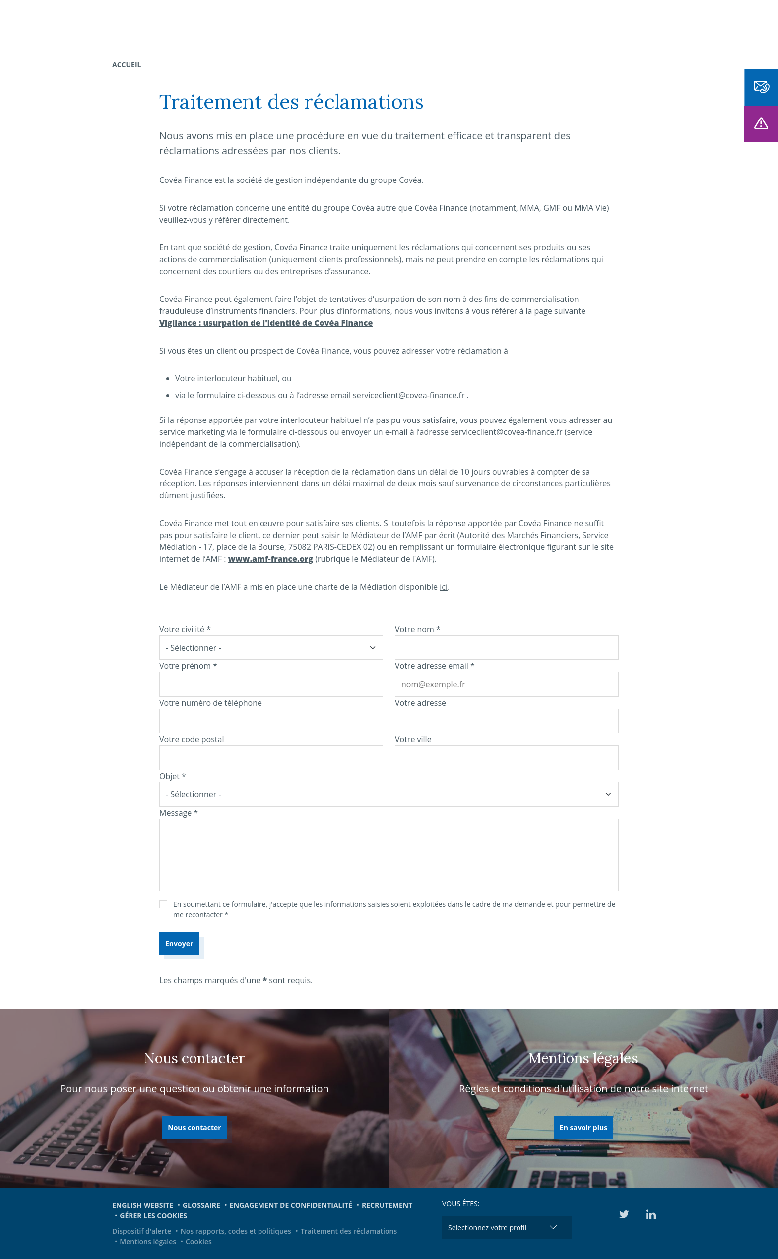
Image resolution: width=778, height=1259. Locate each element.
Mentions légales (148, 1241)
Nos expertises (209, 24)
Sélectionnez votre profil (487, 1227)
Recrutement (387, 1205)
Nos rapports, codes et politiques (236, 1231)
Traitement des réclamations (349, 1231)
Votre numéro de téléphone (210, 702)
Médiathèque (647, 24)
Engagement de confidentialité (291, 1205)
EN (688, 24)
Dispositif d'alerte (141, 1231)
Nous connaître (337, 24)
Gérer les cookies (153, 1215)
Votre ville (413, 739)
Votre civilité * (185, 629)
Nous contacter (194, 1127)
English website (142, 1205)
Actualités (493, 24)
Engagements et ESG (567, 24)
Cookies (199, 1241)
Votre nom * (418, 629)
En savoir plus (583, 1127)
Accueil (126, 64)
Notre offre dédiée (422, 24)
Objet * (172, 776)
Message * (178, 812)
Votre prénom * (188, 665)
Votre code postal (191, 739)
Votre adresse (420, 702)
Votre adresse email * (435, 665)
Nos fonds (271, 24)
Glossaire (201, 1205)
